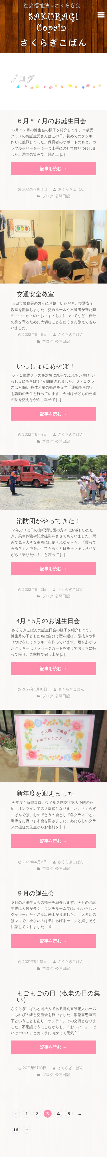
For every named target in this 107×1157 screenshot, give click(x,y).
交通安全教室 (35, 294)
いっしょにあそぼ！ (46, 366)
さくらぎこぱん (71, 189)
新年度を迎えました (45, 793)
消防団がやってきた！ (49, 521)
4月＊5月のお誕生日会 (48, 621)
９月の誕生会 (35, 893)
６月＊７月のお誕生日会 (51, 121)
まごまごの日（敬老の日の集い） (58, 996)
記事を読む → (53, 168)
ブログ (47, 196)
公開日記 (62, 196)
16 (16, 1129)
